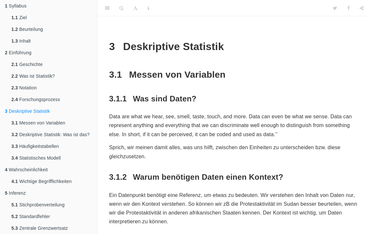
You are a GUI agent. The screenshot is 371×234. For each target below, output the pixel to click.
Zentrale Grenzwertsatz (39, 228)
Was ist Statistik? (33, 76)
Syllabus (16, 5)
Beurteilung (27, 29)
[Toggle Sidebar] (107, 8)
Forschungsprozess (35, 99)
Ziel (19, 17)
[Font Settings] (135, 8)
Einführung (18, 52)
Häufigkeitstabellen (35, 146)
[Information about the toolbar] (148, 8)
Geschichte (27, 64)
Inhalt (21, 41)
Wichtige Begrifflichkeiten (41, 181)
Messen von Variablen (38, 122)
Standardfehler (30, 216)
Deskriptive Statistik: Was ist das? (50, 134)
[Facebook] (348, 8)
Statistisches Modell (36, 158)
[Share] (361, 8)
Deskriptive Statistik (27, 111)
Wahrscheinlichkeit (26, 169)
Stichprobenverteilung (38, 204)
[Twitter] (335, 8)
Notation (24, 87)
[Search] (121, 8)
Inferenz (15, 193)
